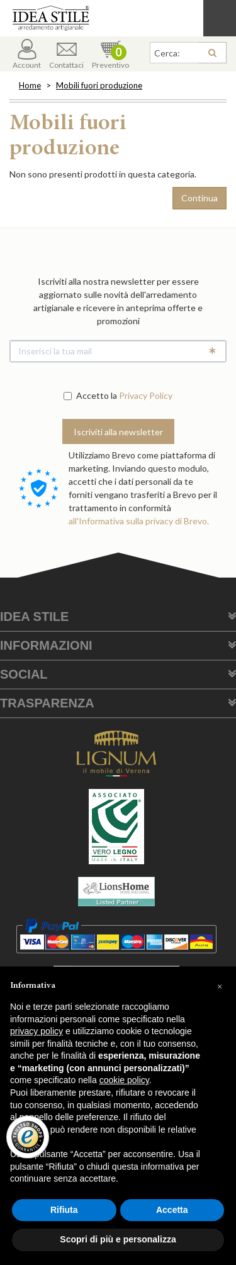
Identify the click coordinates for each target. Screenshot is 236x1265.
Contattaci (66, 54)
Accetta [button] (172, 1210)
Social (24, 674)
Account (27, 54)
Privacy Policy (145, 395)
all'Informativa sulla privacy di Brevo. (139, 521)
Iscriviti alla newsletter (118, 431)
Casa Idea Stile (118, 18)
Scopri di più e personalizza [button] (118, 1239)
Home (30, 85)
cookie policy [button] (124, 1080)
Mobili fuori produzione (99, 85)
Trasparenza (47, 703)
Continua (199, 198)
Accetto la (90, 395)
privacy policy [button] (36, 1031)
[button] (220, 987)
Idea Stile (34, 616)
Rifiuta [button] (64, 1210)
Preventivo (110, 54)
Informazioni (46, 645)
